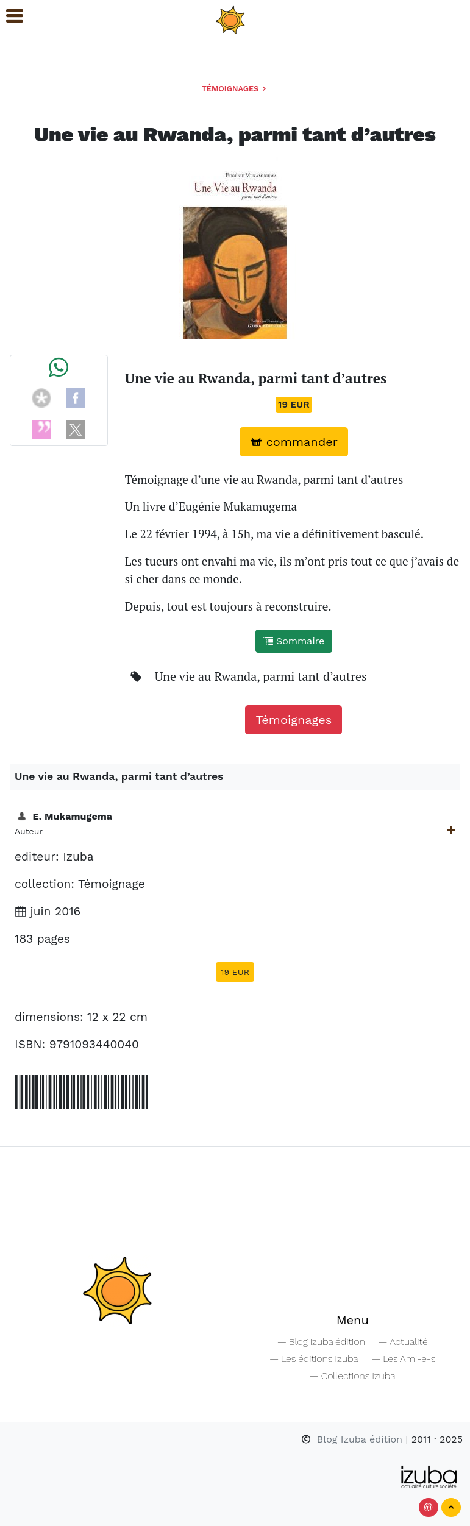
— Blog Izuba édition (321, 1341)
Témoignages (235, 88)
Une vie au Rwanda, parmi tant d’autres (261, 676)
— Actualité (402, 1341)
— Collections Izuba (353, 1376)
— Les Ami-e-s (403, 1359)
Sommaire (294, 641)
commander (294, 442)
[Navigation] (230, 18)
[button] (9, 16)
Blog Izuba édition (353, 1439)
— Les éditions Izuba (313, 1359)
